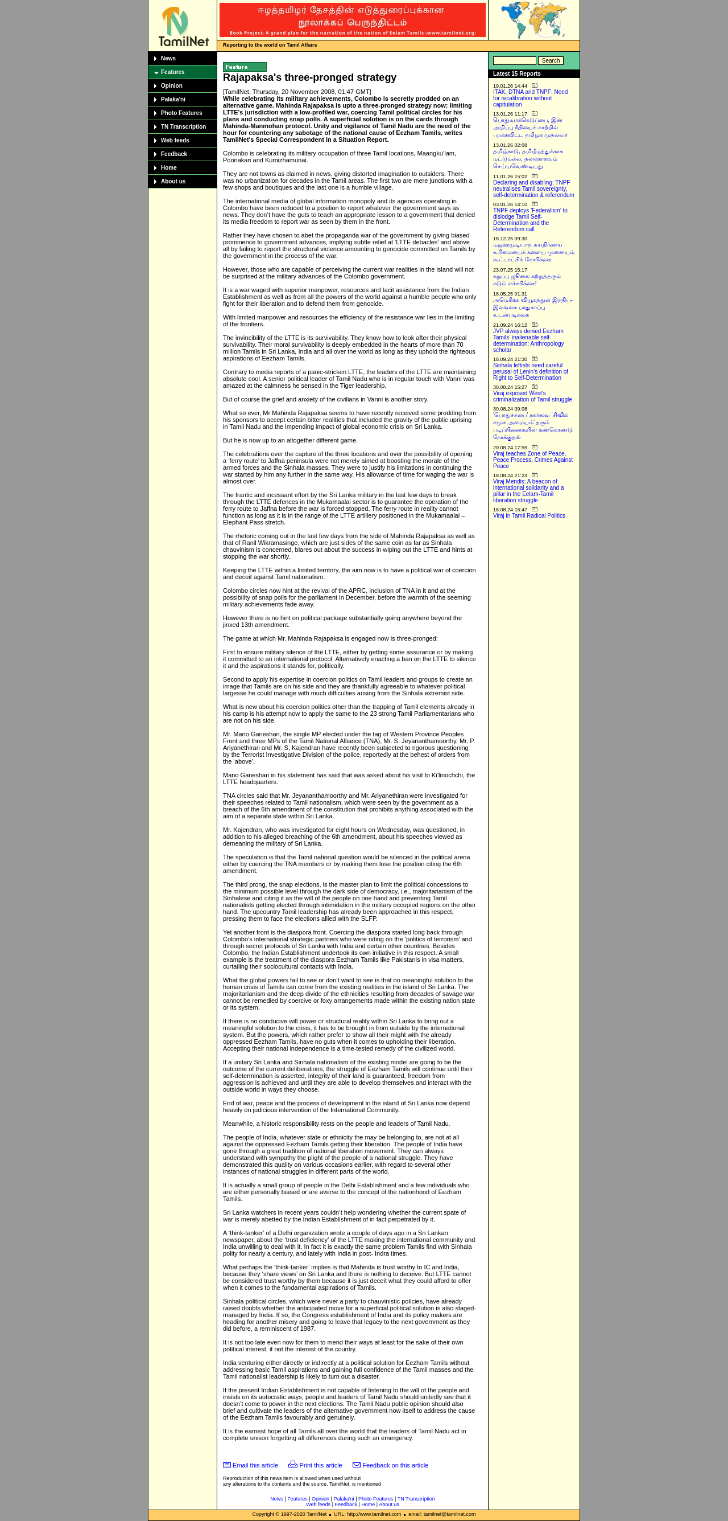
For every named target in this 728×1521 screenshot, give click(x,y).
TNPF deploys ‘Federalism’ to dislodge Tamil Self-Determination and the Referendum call (530, 219)
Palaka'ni (173, 99)
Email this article (255, 1465)
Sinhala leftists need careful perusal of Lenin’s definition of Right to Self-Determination (530, 371)
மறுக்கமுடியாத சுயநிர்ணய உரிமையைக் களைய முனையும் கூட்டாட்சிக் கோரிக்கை (533, 252)
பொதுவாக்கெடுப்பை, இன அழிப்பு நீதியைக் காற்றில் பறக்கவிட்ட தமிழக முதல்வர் (530, 127)
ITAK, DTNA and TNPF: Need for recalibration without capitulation (530, 98)
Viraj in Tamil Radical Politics (529, 516)
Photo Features (181, 113)
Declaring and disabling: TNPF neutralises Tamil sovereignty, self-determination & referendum (533, 188)
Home (169, 168)
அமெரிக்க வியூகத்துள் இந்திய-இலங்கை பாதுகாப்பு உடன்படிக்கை (533, 307)
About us (173, 181)
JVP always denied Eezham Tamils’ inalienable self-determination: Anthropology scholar (528, 340)
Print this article (321, 1465)
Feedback (174, 154)
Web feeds (175, 140)
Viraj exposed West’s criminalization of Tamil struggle (532, 396)
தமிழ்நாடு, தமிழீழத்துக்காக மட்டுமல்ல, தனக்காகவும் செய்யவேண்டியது (528, 158)
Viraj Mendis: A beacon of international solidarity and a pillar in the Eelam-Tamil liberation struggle (528, 490)
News (168, 58)
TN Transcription (183, 127)
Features (173, 72)
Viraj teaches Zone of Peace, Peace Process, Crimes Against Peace (533, 459)
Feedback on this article (395, 1465)
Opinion (172, 86)
